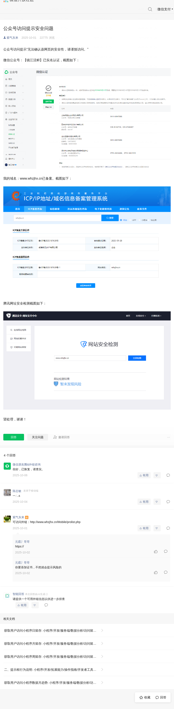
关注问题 (38, 437)
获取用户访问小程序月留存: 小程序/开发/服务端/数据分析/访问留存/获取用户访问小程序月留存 (55, 643)
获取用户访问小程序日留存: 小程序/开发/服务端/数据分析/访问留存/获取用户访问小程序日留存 (55, 630)
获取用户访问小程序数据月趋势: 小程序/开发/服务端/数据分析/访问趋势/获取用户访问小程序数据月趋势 (55, 682)
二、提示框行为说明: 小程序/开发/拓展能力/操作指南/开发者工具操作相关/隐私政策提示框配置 (55, 669)
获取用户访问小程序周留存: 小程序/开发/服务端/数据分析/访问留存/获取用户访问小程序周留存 (55, 656)
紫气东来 (12, 37)
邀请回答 (61, 437)
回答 (14, 437)
